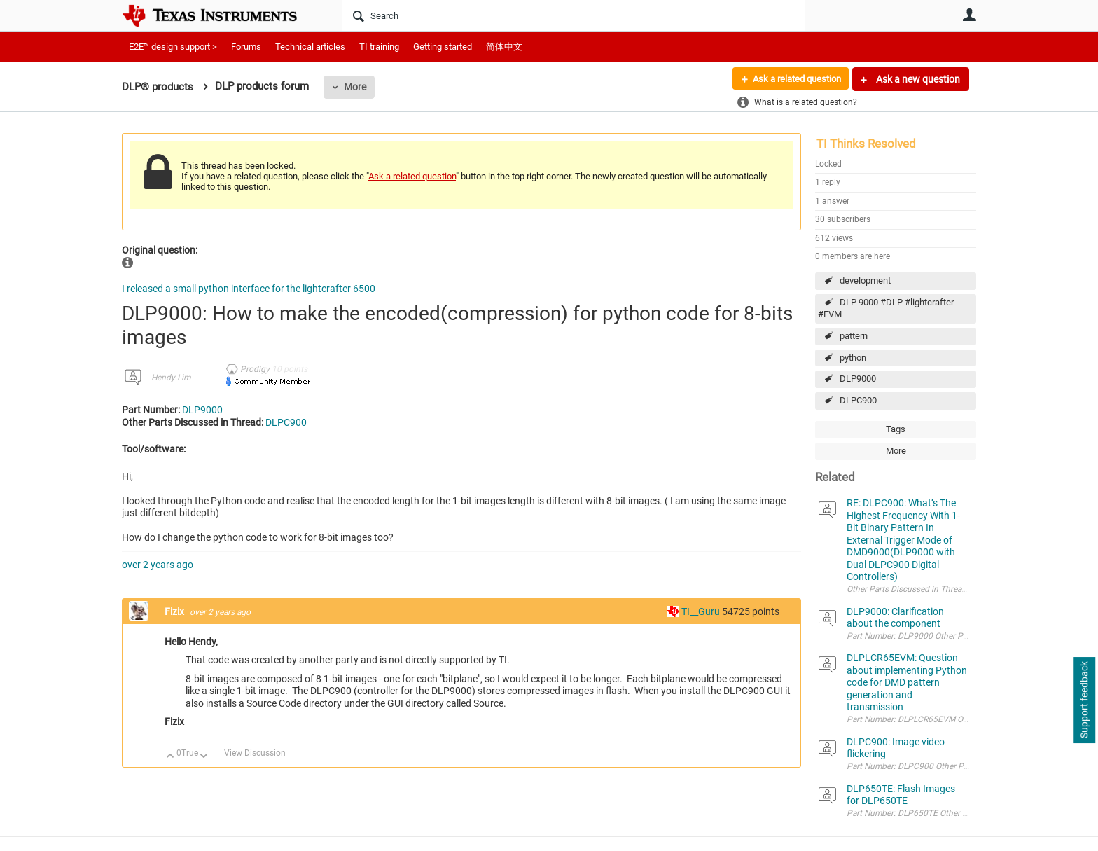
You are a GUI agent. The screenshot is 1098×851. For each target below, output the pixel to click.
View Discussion (255, 753)
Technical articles (310, 46)
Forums (246, 46)
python (853, 357)
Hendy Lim (170, 377)
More (355, 86)
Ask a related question (792, 79)
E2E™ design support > (173, 46)
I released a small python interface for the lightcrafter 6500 (248, 288)
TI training (379, 46)
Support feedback (1084, 700)
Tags (895, 429)
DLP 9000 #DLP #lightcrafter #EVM (886, 308)
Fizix (175, 611)
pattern (854, 336)
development (865, 280)
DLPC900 (858, 400)
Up (170, 757)
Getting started (442, 46)
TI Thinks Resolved (866, 144)
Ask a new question (917, 79)
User (969, 15)
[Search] (573, 15)
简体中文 (504, 46)
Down (204, 757)
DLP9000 (858, 378)
